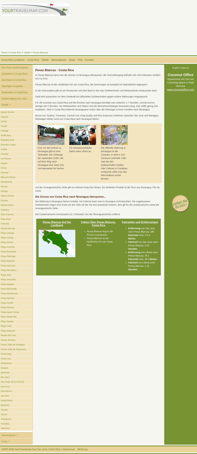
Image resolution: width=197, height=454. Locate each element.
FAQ (80, 60)
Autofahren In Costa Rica (14, 73)
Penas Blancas (40, 52)
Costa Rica (15, 52)
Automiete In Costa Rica (14, 80)
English (175, 68)
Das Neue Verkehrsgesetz (15, 67)
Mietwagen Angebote (12, 86)
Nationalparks (58, 60)
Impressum (69, 449)
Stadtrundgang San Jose (14, 98)
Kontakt (89, 60)
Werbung (82, 449)
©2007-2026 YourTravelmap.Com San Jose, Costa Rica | (31, 449)
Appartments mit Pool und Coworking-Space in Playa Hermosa (181, 83)
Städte (27, 52)
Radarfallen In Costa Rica (15, 92)
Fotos (72, 60)
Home (4, 52)
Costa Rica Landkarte (13, 60)
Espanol (185, 68)
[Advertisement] (148, 26)
